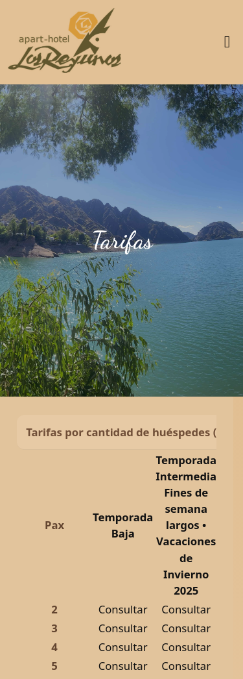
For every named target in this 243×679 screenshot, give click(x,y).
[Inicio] (64, 42)
